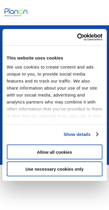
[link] (16, 12)
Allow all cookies (54, 151)
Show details (77, 134)
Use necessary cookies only (54, 169)
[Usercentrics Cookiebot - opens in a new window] (77, 37)
